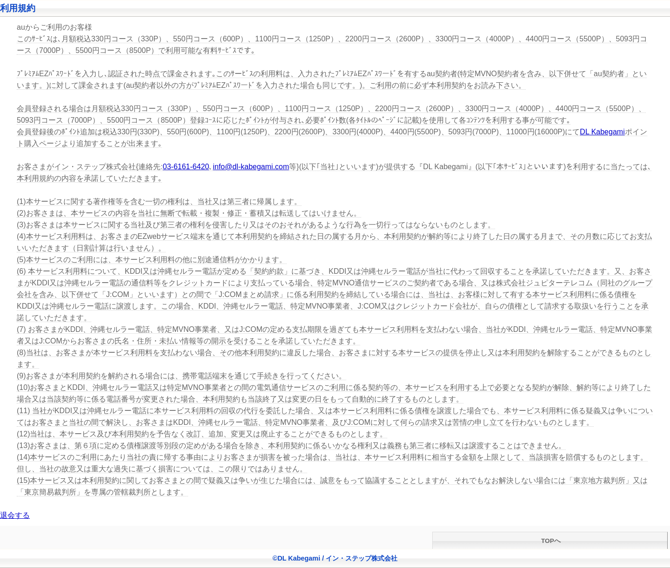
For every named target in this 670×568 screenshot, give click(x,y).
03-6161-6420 (186, 167)
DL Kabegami (602, 132)
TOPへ (549, 540)
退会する (15, 515)
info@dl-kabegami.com (251, 167)
